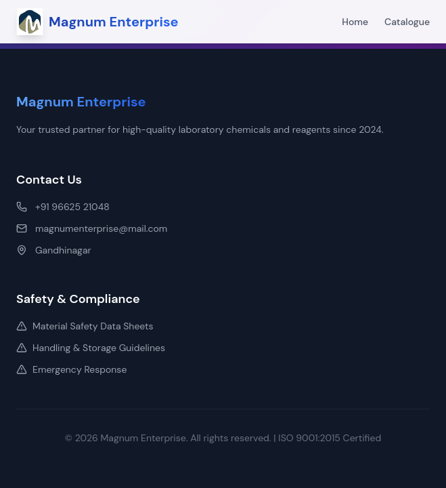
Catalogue (407, 22)
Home (355, 22)
